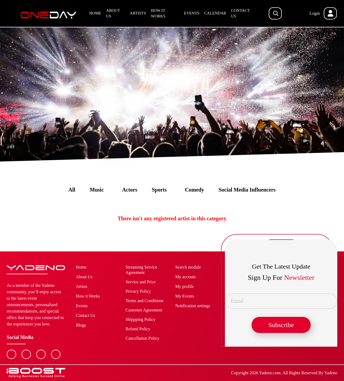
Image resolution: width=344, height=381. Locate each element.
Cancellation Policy (142, 338)
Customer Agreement (144, 310)
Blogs (81, 325)
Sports (159, 190)
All (72, 190)
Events (192, 13)
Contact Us (240, 13)
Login (315, 13)
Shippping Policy (140, 319)
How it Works (158, 13)
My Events (184, 296)
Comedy (194, 190)
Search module (188, 267)
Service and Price (141, 282)
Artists (138, 13)
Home (95, 13)
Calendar (215, 13)
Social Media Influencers (246, 190)
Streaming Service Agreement (141, 270)
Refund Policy (138, 329)
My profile (184, 286)
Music (97, 190)
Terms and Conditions (144, 300)
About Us (113, 13)
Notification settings (192, 305)
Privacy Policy (138, 291)
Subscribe (281, 324)
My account (185, 276)
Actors (129, 190)
